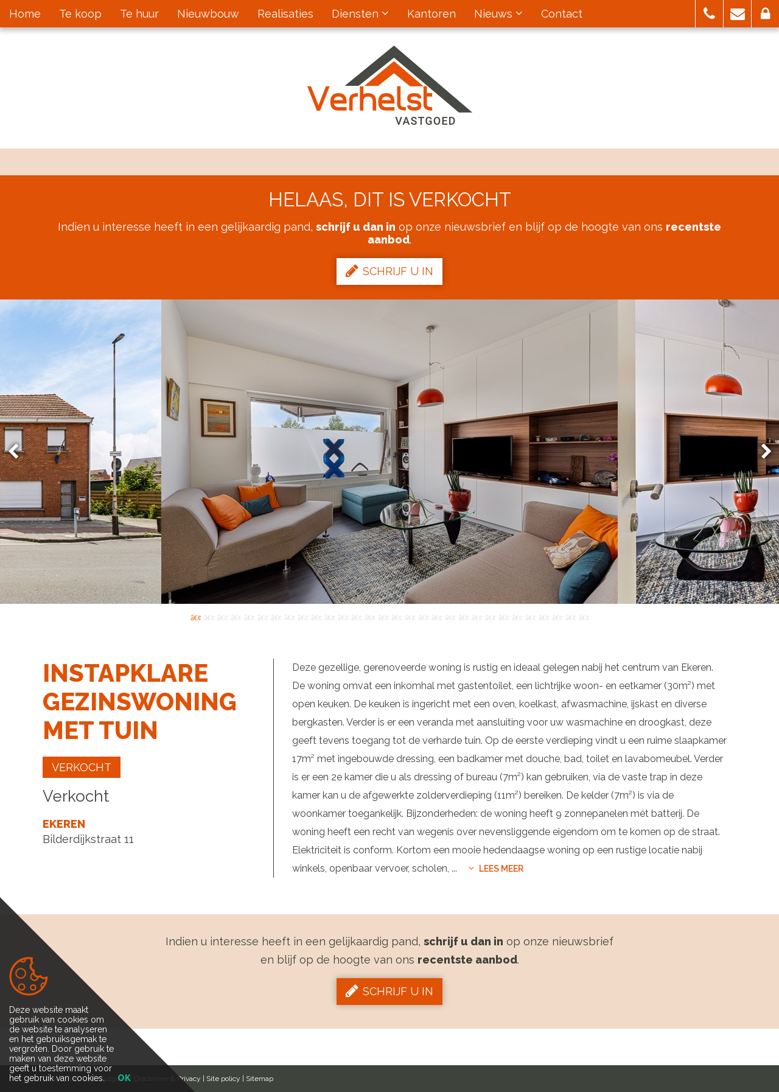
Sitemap (259, 1078)
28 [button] (556, 616)
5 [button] (248, 616)
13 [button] (356, 616)
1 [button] (195, 616)
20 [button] (449, 616)
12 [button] (342, 616)
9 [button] (302, 616)
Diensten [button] (360, 13)
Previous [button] (19, 451)
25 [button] (516, 616)
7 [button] (275, 616)
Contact (561, 13)
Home (25, 13)
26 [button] (530, 616)
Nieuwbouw (208, 13)
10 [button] (315, 616)
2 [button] (208, 616)
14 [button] (369, 616)
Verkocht (81, 767)
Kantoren (431, 13)
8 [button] (289, 616)
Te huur (139, 13)
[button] (709, 13)
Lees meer (496, 868)
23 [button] (489, 616)
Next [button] (760, 451)
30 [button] (583, 616)
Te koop (80, 13)
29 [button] (570, 616)
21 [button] (463, 616)
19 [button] (436, 616)
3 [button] (222, 616)
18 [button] (422, 616)
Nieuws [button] (498, 13)
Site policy (223, 1078)
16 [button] (396, 616)
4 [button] (235, 616)
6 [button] (262, 616)
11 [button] (329, 616)
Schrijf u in (389, 271)
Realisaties (285, 13)
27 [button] (543, 616)
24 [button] (503, 616)
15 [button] (382, 616)
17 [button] (409, 616)
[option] (389, 451)
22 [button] (476, 616)
